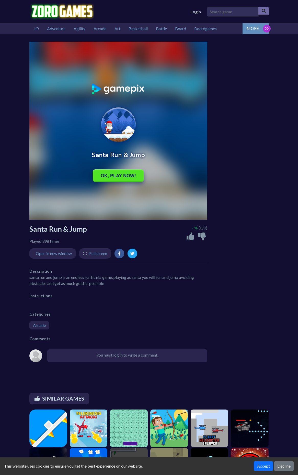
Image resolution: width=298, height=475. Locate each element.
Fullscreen (98, 253)
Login (195, 11)
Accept (263, 465)
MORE (253, 28)
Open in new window (54, 253)
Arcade (39, 325)
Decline (284, 465)
